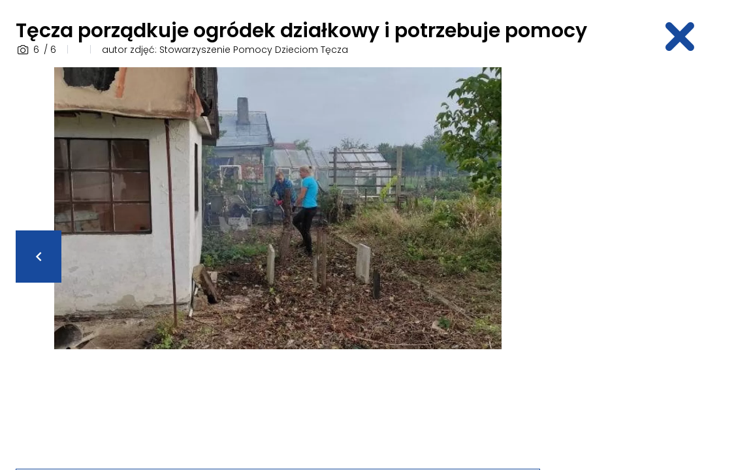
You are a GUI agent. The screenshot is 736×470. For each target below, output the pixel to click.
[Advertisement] (645, 263)
